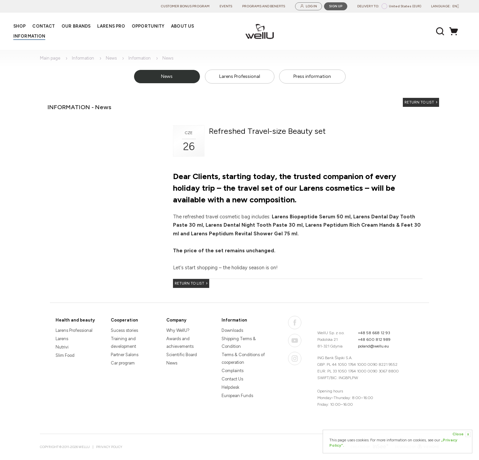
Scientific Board (181, 354)
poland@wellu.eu (373, 346)
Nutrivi (62, 347)
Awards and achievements (180, 342)
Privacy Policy (109, 447)
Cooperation (124, 320)
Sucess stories (124, 330)
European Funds (237, 395)
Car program (123, 362)
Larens (62, 338)
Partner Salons (124, 354)
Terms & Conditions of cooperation (243, 358)
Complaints (232, 370)
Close (461, 434)
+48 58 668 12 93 (374, 333)
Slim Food (65, 355)
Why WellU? (178, 330)
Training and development (123, 342)
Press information (312, 76)
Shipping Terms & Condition (239, 342)
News (111, 58)
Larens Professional (239, 76)
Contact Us (232, 378)
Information (83, 58)
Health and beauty (75, 320)
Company (176, 320)
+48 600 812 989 (374, 339)
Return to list (419, 102)
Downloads (232, 330)
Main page (50, 58)
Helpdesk (230, 387)
